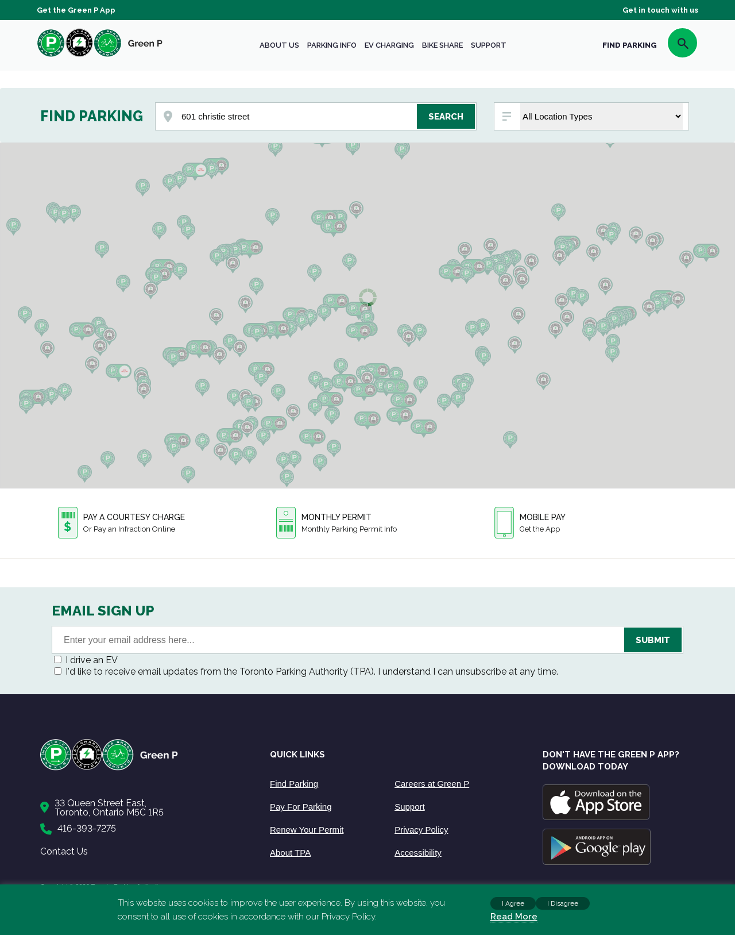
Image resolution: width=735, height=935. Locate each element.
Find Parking (294, 783)
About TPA (290, 852)
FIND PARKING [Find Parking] (629, 45)
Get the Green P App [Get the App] (76, 10)
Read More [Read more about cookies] (513, 916)
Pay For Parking (301, 806)
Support (488, 45)
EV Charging (389, 45)
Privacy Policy (421, 829)
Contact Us (64, 851)
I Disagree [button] (562, 903)
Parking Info (332, 45)
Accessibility (418, 852)
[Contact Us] (143, 808)
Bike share (442, 45)
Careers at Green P (431, 783)
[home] (100, 56)
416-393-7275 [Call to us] (86, 828)
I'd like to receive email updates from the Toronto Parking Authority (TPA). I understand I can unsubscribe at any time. (311, 671)
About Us (279, 45)
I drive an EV (91, 660)
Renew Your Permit (306, 829)
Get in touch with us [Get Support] (660, 10)
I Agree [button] (513, 903)
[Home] (143, 768)
